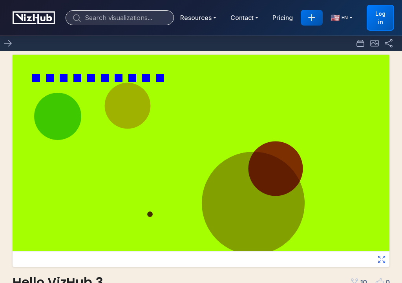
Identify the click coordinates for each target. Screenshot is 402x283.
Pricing (282, 18)
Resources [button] (196, 18)
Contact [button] (242, 18)
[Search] (120, 17)
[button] (374, 43)
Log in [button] (380, 17)
